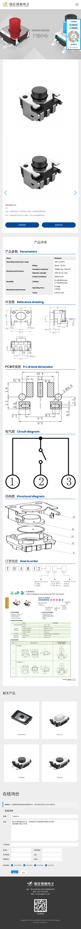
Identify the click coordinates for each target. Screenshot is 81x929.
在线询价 (22, 225)
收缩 (64, 27)
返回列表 (59, 225)
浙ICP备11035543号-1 (40, 922)
